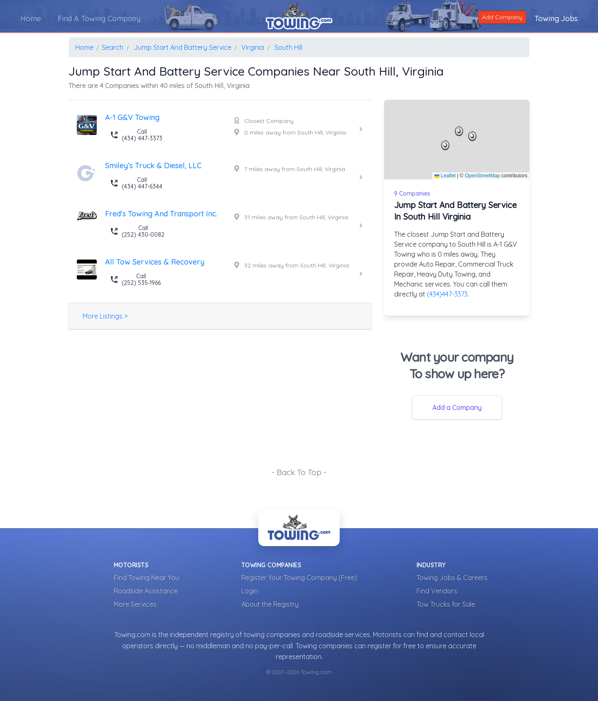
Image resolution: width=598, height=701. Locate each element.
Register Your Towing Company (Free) (299, 578)
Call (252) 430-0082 (137, 231)
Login (249, 591)
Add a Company (457, 407)
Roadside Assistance (146, 591)
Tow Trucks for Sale (446, 604)
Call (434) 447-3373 (136, 135)
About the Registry (270, 604)
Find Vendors (437, 591)
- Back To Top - (299, 472)
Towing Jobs (555, 18)
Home (31, 18)
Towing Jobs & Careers (452, 578)
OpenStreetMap (482, 176)
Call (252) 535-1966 (135, 279)
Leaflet (445, 176)
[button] (459, 131)
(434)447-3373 (447, 294)
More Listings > (105, 316)
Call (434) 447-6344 (136, 183)
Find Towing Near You (146, 578)
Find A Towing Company (99, 18)
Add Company (502, 16)
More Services (135, 604)
